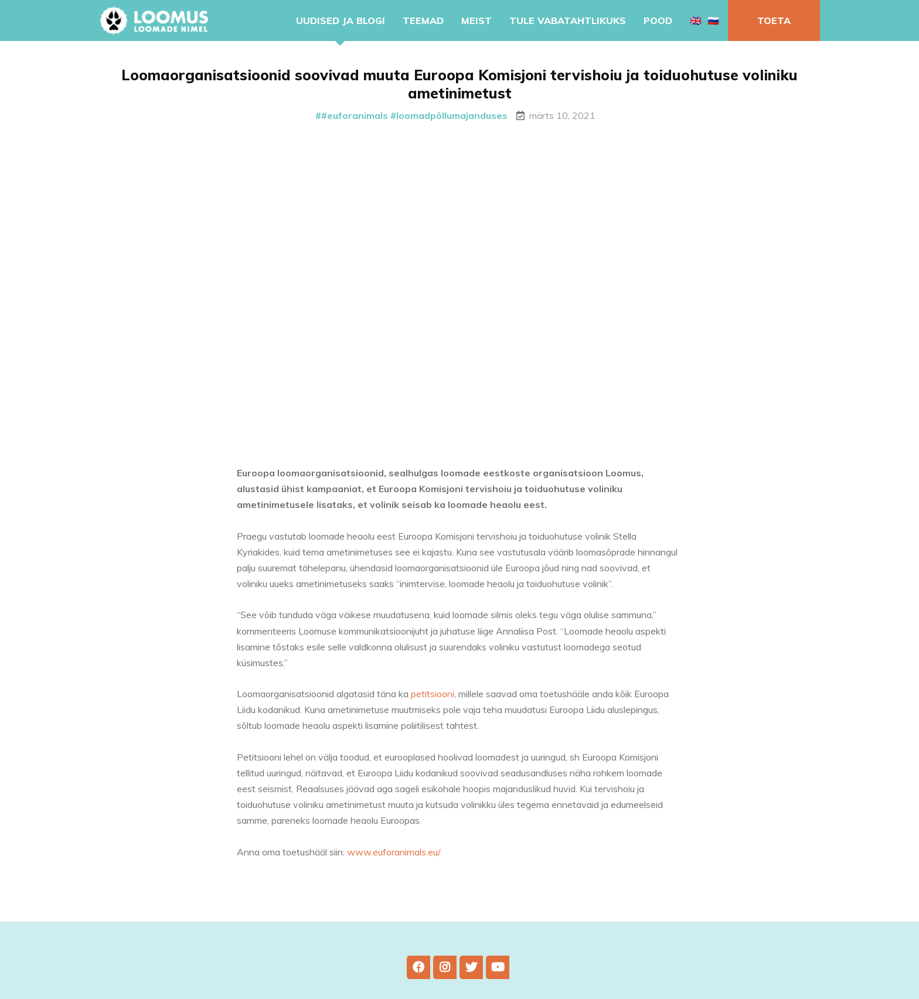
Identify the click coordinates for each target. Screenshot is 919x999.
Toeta (774, 20)
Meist (476, 20)
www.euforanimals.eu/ (394, 858)
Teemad (423, 20)
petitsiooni (432, 701)
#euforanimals (354, 115)
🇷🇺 (713, 20)
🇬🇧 (696, 20)
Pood (658, 20)
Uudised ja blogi (340, 20)
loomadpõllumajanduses (452, 115)
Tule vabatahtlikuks (567, 20)
